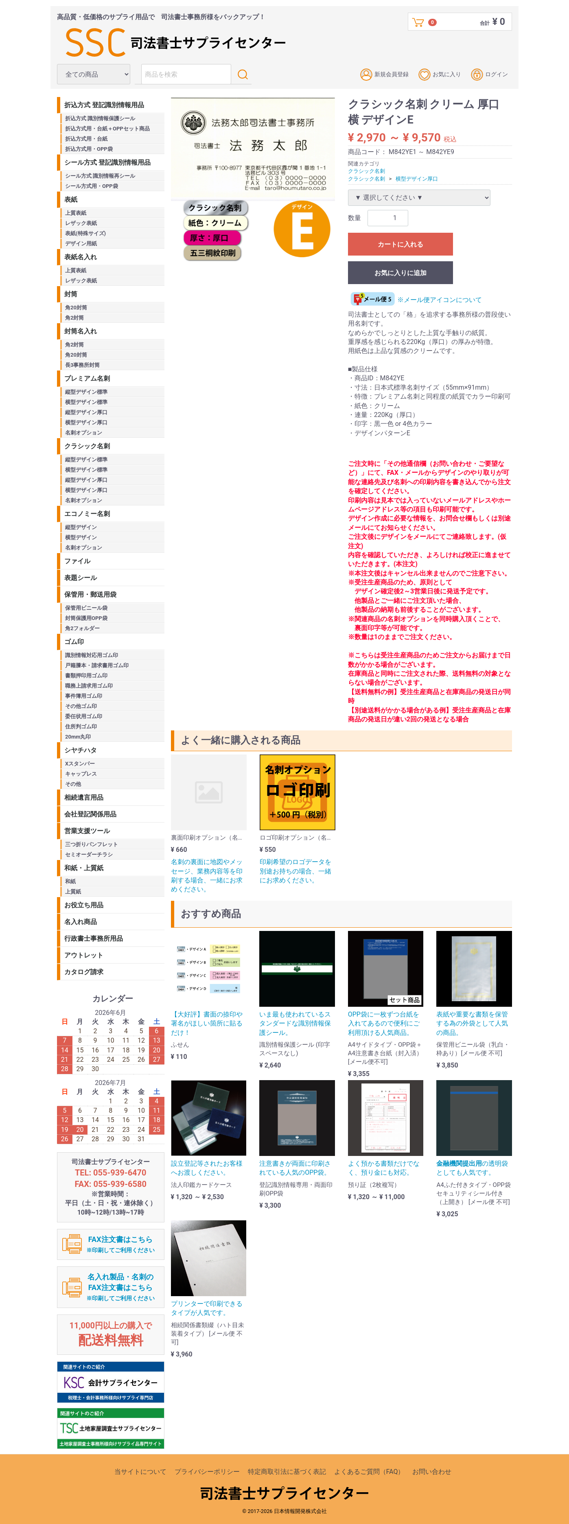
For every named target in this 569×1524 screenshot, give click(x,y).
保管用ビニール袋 (86, 608)
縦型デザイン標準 (86, 392)
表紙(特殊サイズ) (85, 233)
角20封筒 (76, 307)
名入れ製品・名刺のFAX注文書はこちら (120, 1287)
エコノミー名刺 (87, 514)
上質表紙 (75, 213)
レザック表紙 (81, 223)
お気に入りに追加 (400, 273)
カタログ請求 (83, 972)
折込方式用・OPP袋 (89, 149)
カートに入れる (400, 244)
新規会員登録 (384, 74)
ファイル (77, 561)
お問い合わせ (431, 1471)
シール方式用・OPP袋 (91, 186)
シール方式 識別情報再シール (100, 176)
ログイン (489, 74)
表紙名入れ (80, 257)
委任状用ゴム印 (83, 716)
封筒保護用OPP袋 (86, 618)
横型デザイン (81, 537)
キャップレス (81, 774)
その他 (73, 784)
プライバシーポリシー (207, 1471)
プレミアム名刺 (87, 378)
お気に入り (439, 74)
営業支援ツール (87, 831)
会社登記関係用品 (90, 814)
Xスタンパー (80, 764)
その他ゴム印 (81, 706)
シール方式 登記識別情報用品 (107, 162)
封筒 (70, 294)
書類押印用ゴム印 (86, 676)
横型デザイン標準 (86, 402)
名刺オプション (83, 433)
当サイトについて (140, 1471)
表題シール (80, 578)
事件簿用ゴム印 (83, 696)
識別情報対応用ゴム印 (91, 655)
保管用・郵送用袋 (90, 594)
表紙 (70, 199)
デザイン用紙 (81, 243)
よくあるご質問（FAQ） (369, 1471)
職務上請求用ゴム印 (89, 686)
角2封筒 (74, 318)
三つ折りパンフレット (91, 844)
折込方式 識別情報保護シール (100, 118)
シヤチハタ (80, 750)
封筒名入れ (80, 331)
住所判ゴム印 (81, 726)
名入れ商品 (80, 922)
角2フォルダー (82, 628)
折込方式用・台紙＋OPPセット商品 (107, 129)
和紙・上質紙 (83, 868)
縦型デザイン (81, 527)
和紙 (70, 881)
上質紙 (73, 892)
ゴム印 (74, 642)
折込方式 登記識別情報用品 (104, 105)
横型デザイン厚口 (417, 178)
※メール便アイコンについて (415, 300)
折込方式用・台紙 (86, 139)
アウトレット (83, 955)
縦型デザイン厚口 (86, 412)
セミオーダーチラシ (89, 854)
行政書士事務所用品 (93, 938)
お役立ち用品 (83, 905)
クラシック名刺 (366, 171)
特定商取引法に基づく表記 (287, 1471)
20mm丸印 (78, 737)
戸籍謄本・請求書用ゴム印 (97, 665)
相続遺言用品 (83, 797)
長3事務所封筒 (82, 365)
